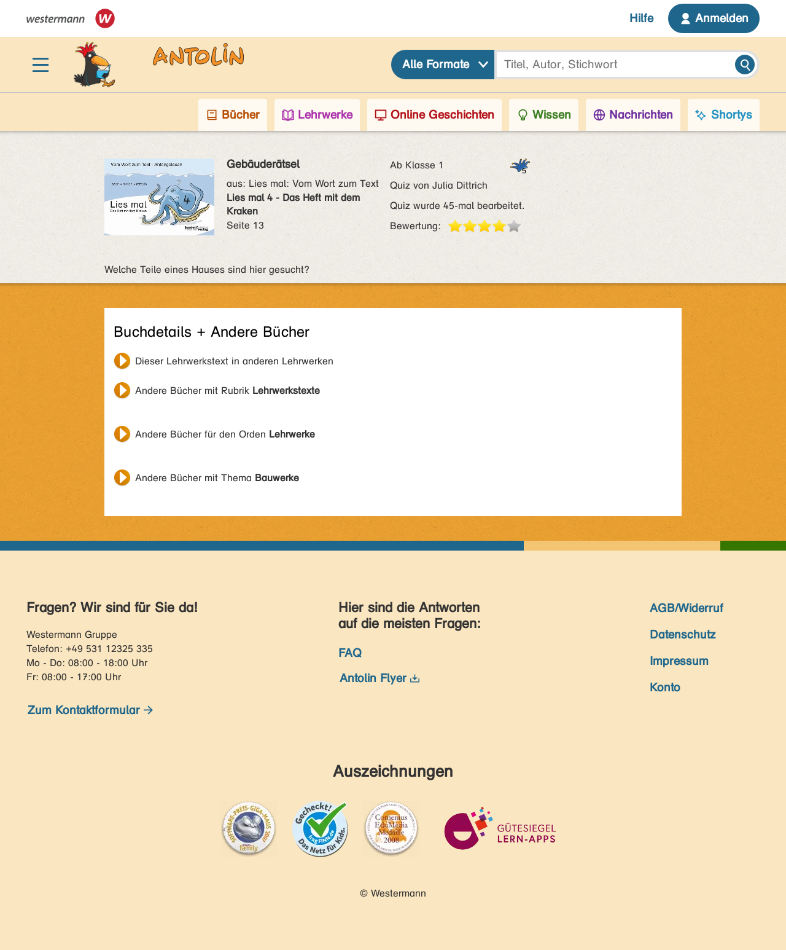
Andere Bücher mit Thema (217, 478)
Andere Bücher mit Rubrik (227, 390)
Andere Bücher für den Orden (225, 434)
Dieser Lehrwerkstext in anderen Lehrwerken (234, 361)
